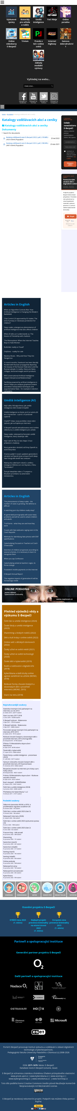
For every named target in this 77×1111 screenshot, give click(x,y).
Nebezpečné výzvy (10, 866)
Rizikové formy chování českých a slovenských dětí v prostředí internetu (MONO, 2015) (19, 687)
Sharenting (7, 837)
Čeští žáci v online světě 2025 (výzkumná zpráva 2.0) (21, 822)
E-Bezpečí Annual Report (13, 574)
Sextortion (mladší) (10, 847)
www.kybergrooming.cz (19, 1078)
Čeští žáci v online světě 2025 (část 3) (17, 811)
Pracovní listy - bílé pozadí (13, 832)
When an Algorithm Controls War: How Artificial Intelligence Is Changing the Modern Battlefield (21, 312)
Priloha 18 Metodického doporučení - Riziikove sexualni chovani (20, 776)
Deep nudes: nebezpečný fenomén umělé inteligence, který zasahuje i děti (19, 435)
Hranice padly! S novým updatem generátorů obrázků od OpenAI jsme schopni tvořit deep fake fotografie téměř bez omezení (20, 456)
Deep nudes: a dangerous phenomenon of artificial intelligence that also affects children (21, 328)
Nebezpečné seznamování (13, 871)
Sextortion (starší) (10, 842)
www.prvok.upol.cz (19, 1076)
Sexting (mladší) (9, 856)
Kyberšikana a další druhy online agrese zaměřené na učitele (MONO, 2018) (20, 676)
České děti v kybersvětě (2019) (18, 661)
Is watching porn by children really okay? (19, 510)
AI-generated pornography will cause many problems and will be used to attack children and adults (20, 517)
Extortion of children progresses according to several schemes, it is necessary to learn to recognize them (21, 552)
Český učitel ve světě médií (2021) (19, 649)
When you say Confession (13, 559)
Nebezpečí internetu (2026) (13, 816)
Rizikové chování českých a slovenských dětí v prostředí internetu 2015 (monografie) (20, 738)
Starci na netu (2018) (13, 694)
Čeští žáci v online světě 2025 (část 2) (17, 828)
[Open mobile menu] (2, 2)
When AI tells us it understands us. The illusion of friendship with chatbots (18, 335)
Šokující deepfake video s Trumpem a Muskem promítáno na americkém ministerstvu (18, 473)
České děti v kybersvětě (12, 750)
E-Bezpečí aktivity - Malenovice (14, 725)
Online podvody (9, 861)
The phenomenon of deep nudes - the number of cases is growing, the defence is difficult (20, 503)
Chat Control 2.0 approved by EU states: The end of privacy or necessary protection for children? (20, 320)
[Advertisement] (31, 162)
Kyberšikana (8, 876)
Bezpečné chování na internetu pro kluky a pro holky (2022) (21, 770)
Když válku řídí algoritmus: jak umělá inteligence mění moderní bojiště (17, 407)
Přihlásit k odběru (70, 164)
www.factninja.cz (60, 1078)
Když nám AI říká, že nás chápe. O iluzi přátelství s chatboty (18, 442)
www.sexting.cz (58, 1076)
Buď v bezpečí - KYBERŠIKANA (14, 782)
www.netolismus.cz (41, 1078)
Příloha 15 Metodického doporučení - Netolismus (17, 744)
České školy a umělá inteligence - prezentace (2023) (20, 756)
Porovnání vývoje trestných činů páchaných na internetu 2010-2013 (20, 731)
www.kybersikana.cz (39, 1076)
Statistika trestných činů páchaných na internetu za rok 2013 (17, 710)
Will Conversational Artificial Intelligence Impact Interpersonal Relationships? (19, 377)
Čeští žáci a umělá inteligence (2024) (20, 621)
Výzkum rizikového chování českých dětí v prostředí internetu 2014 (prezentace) (18, 763)
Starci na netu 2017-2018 (12, 715)
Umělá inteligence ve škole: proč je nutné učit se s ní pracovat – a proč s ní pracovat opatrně (21, 414)
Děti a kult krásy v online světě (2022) (21, 637)
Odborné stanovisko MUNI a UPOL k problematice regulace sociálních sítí (17, 805)
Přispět (70, 216)
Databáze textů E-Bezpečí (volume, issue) (38, 1068)
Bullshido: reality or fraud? (14, 347)
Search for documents (11, 133)
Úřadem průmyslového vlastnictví (59, 1073)
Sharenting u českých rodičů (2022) (20, 632)
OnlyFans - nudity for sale (13, 351)
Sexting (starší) (8, 852)
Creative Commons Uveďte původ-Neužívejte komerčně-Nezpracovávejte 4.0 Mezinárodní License (47, 1084)
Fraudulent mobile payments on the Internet (20, 570)
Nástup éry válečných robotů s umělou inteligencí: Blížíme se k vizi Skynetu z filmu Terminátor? (20, 465)
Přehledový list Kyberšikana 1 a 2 (15, 792)
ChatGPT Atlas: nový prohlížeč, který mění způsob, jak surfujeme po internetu (19, 422)
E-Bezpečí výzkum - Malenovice (15, 720)
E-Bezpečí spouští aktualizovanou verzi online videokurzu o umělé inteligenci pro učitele (21, 429)
